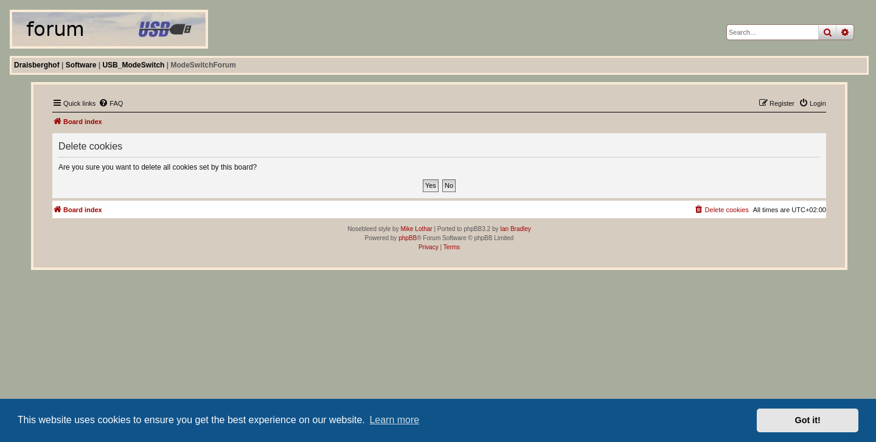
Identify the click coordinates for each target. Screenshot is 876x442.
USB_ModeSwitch (133, 65)
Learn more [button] (394, 420)
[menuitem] (111, 103)
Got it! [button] (808, 420)
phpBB (407, 238)
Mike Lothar (416, 229)
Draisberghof (37, 65)
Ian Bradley (515, 229)
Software (81, 65)
